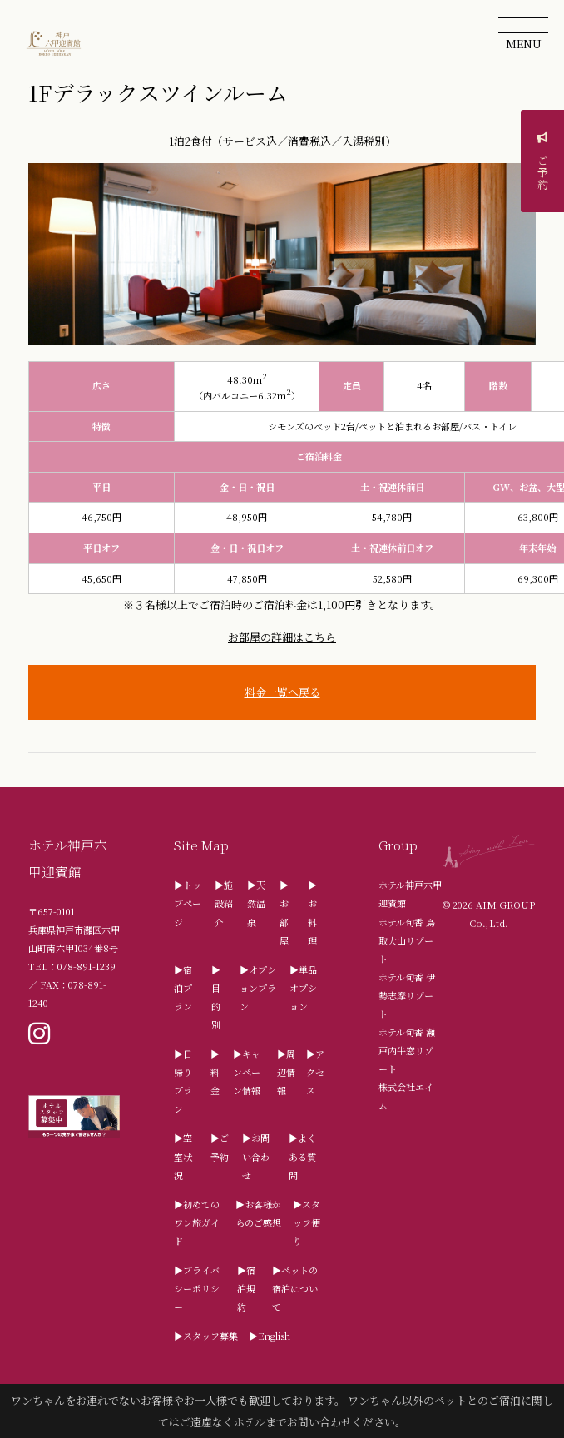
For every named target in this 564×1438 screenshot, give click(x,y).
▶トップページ (187, 903)
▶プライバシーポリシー (197, 1288)
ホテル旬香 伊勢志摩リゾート (406, 995)
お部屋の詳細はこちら (282, 637)
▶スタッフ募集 (206, 1335)
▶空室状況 (183, 1156)
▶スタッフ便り (306, 1222)
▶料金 (215, 1072)
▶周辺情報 (286, 1072)
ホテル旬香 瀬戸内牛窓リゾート (406, 1050)
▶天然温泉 (256, 903)
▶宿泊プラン (183, 988)
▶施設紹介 (224, 903)
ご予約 (543, 164)
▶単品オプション (303, 988)
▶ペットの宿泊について (295, 1288)
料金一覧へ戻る (282, 692)
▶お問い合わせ (256, 1156)
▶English (269, 1335)
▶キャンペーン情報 (246, 1072)
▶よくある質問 (302, 1156)
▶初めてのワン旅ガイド (197, 1222)
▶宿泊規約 (246, 1288)
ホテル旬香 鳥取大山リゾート (406, 940)
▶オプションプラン (258, 988)
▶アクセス (315, 1072)
